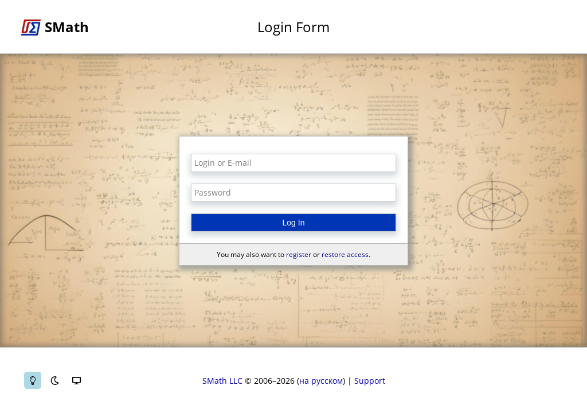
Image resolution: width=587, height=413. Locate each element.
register (298, 254)
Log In (294, 222)
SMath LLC (222, 380)
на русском (321, 380)
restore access (345, 254)
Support (369, 380)
